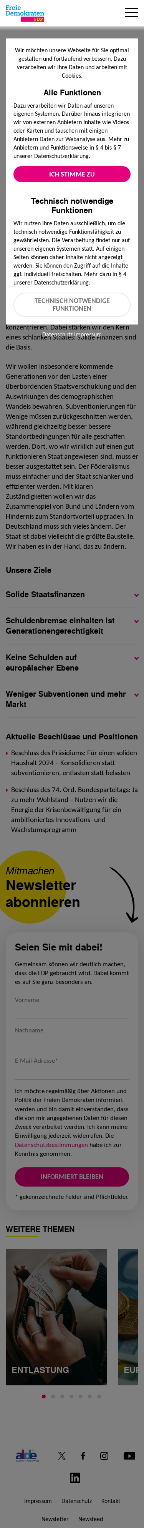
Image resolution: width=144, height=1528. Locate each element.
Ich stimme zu (72, 174)
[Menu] (131, 13)
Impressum (88, 334)
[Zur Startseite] (25, 13)
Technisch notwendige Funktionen (72, 304)
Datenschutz (57, 334)
